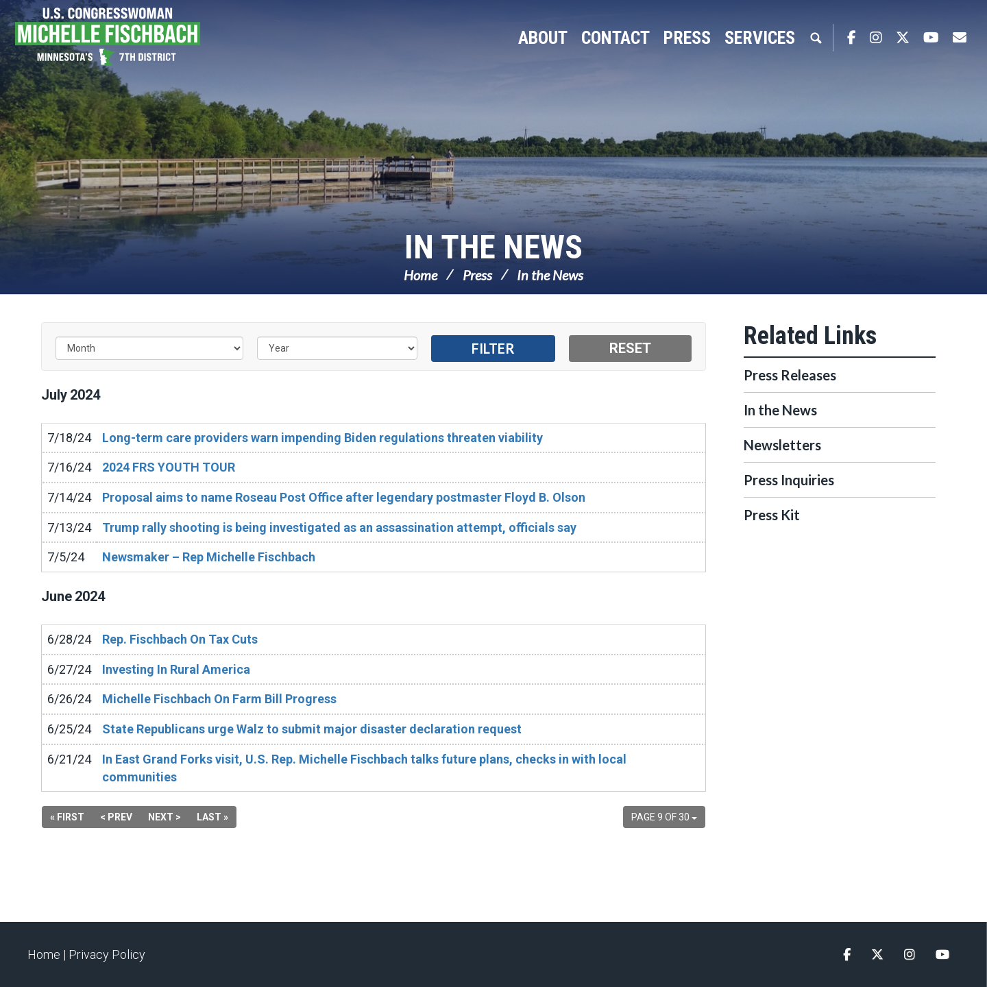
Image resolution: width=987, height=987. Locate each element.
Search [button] (815, 37)
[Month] (149, 348)
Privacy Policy (107, 954)
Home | (48, 954)
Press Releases (790, 375)
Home (420, 275)
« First (67, 817)
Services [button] (759, 37)
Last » (212, 817)
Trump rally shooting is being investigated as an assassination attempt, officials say (339, 527)
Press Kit (772, 515)
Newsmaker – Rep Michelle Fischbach (208, 557)
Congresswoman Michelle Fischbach (127, 38)
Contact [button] (615, 37)
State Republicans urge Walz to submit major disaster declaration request (312, 729)
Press (477, 275)
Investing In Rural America (176, 669)
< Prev (116, 817)
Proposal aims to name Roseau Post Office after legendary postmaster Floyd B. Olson (343, 497)
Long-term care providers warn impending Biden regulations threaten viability (322, 437)
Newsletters (782, 445)
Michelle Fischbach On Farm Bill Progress (219, 699)
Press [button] (687, 37)
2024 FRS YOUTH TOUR (168, 467)
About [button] (543, 37)
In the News (493, 247)
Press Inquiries (789, 480)
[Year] (337, 348)
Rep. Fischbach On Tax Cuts (180, 639)
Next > (164, 817)
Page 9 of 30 (664, 817)
